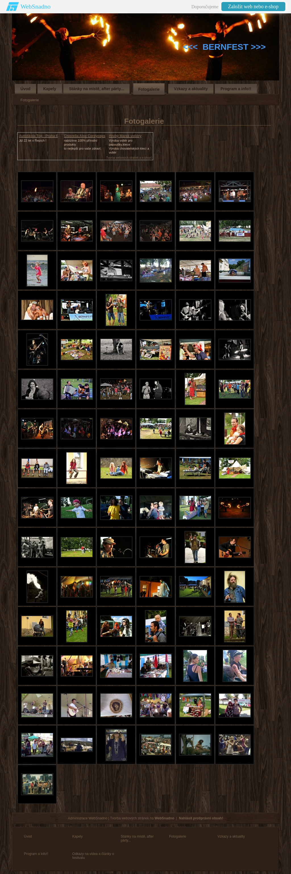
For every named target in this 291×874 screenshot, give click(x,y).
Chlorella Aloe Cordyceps (84, 136)
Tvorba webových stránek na (142, 818)
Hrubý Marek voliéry (125, 136)
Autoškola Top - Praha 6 (38, 136)
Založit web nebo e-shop (253, 6)
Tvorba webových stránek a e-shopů (129, 157)
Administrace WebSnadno (87, 818)
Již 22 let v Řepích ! (32, 140)
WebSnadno (35, 6)
